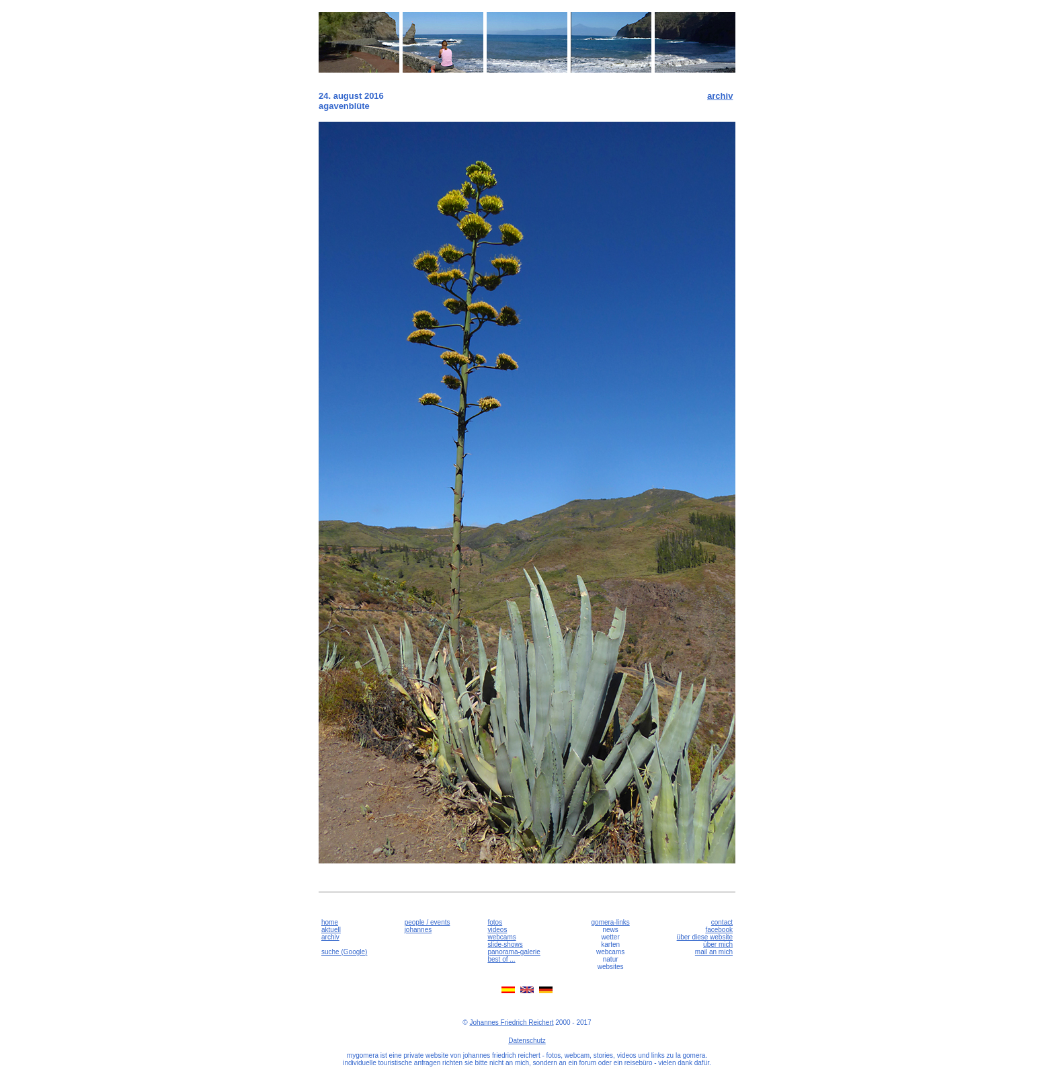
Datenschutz (527, 1040)
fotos (494, 922)
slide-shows (504, 944)
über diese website (705, 937)
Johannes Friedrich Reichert (511, 1022)
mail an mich (714, 952)
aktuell (331, 929)
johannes (418, 929)
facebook (719, 929)
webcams (501, 937)
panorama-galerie (513, 952)
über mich (718, 944)
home (329, 922)
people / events (427, 922)
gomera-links (611, 922)
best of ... (501, 959)
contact (722, 922)
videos (497, 929)
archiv (720, 96)
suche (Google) (344, 952)
